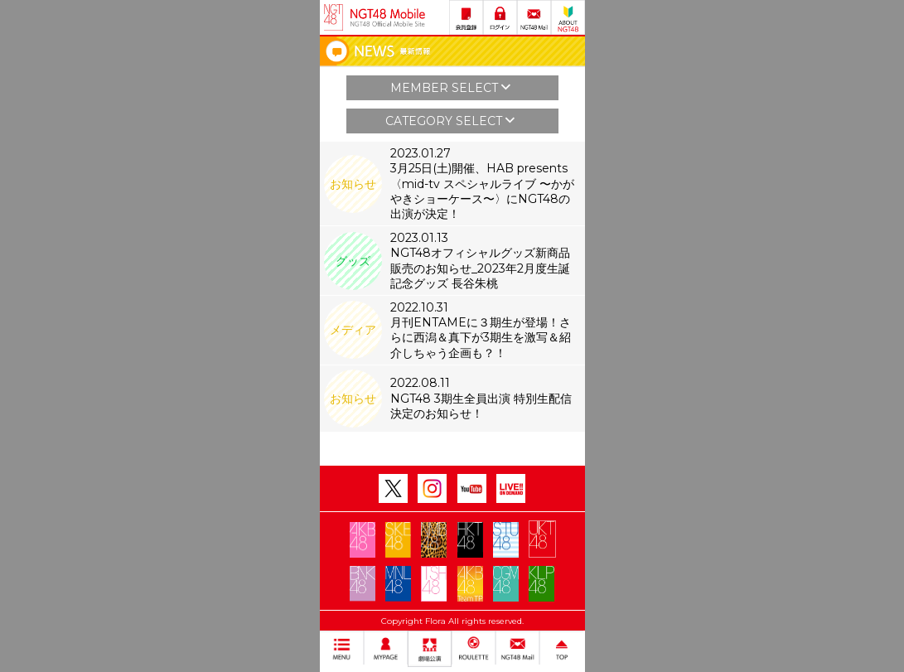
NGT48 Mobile (387, 17)
